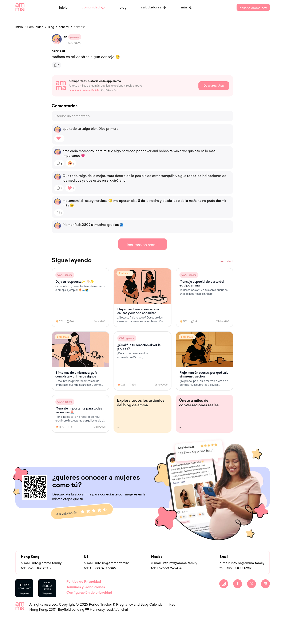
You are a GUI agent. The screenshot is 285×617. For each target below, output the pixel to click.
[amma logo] (19, 7)
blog (123, 7)
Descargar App (213, 85)
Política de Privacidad (83, 582)
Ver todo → (226, 261)
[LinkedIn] (265, 583)
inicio (63, 7)
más (187, 7)
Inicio (19, 27)
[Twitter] (251, 583)
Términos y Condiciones (85, 587)
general (64, 27)
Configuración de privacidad (89, 592)
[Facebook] (237, 583)
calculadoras (154, 7)
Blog (51, 27)
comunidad (93, 7)
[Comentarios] (56, 65)
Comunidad (35, 27)
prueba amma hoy (253, 7)
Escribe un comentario (72, 116)
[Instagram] (223, 583)
